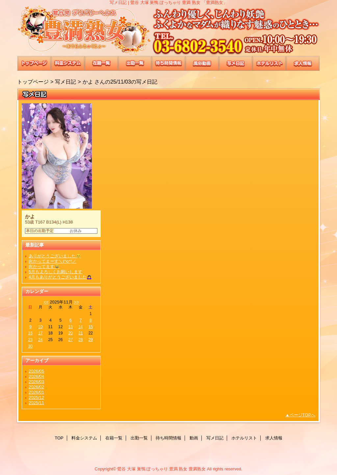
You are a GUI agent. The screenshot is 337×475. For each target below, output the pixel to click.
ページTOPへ (303, 414)
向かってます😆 (44, 266)
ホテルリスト (269, 63)
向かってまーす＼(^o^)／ (52, 261)
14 (80, 327)
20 (70, 333)
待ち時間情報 (168, 63)
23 (30, 339)
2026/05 (36, 371)
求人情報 (303, 63)
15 (91, 327)
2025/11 (36, 402)
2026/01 (36, 392)
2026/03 (36, 381)
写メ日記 (235, 63)
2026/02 (36, 386)
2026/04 (36, 376)
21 (80, 333)
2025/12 (36, 397)
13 (70, 327)
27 (70, 339)
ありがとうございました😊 (55, 255)
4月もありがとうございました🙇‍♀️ (60, 277)
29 (91, 339)
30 (30, 346)
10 (40, 327)
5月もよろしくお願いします (55, 271)
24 (40, 339)
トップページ (33, 82)
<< (45, 302)
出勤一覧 (135, 63)
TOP (34, 63)
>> (76, 302)
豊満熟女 (168, 30)
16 (30, 333)
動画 (202, 63)
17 (40, 333)
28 (80, 339)
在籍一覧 (101, 63)
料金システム (68, 63)
